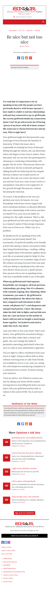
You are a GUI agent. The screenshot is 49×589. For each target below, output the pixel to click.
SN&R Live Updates (24, 14)
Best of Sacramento (10, 562)
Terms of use (7, 581)
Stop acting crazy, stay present (25, 496)
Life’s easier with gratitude (24, 481)
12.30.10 (22, 461)
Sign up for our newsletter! (24, 513)
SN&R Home (7, 558)
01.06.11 (22, 446)
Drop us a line (6, 547)
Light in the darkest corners (24, 468)
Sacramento (13, 30)
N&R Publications (9, 568)
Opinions (29, 30)
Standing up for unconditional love (27, 437)
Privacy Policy (8, 578)
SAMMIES (6, 565)
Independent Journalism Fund (14, 572)
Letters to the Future (10, 575)
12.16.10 (22, 489)
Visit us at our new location (24, 536)
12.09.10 (22, 502)
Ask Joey (37, 30)
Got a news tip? (6, 554)
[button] (43, 22)
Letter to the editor (8, 550)
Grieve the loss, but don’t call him (26, 453)
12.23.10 (22, 474)
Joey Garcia (25, 46)
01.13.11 (21, 30)
